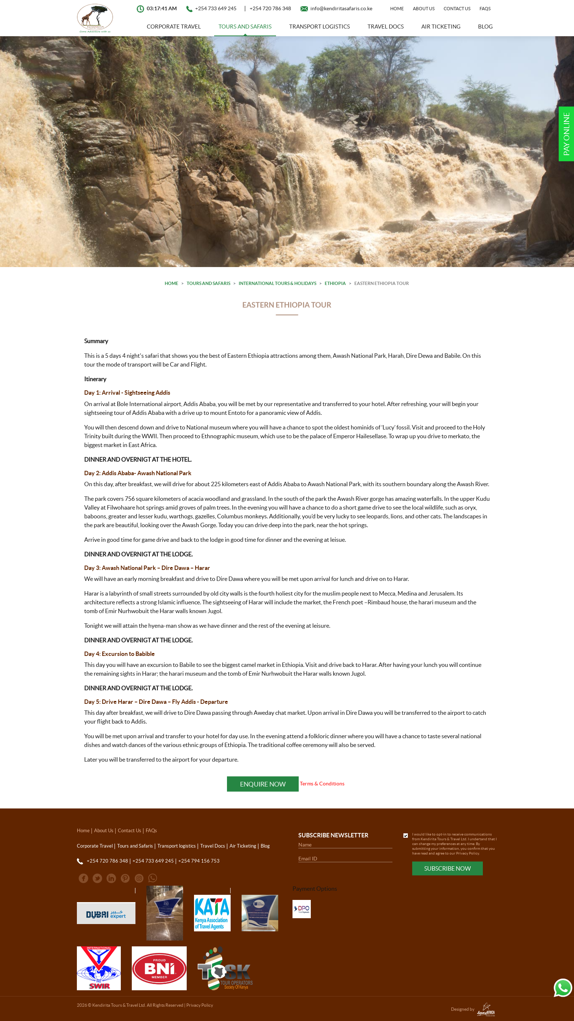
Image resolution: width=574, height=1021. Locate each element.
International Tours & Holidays (277, 283)
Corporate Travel (174, 26)
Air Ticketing (441, 26)
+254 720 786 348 (270, 8)
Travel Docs (386, 26)
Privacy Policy (467, 853)
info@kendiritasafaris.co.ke (341, 8)
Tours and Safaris (245, 26)
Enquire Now (263, 784)
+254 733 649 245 (215, 8)
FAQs (485, 8)
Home (397, 8)
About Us (424, 8)
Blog (485, 26)
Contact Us (457, 8)
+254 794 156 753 (199, 861)
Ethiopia (335, 283)
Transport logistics (319, 26)
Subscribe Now (447, 868)
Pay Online (566, 134)
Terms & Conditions (322, 784)
